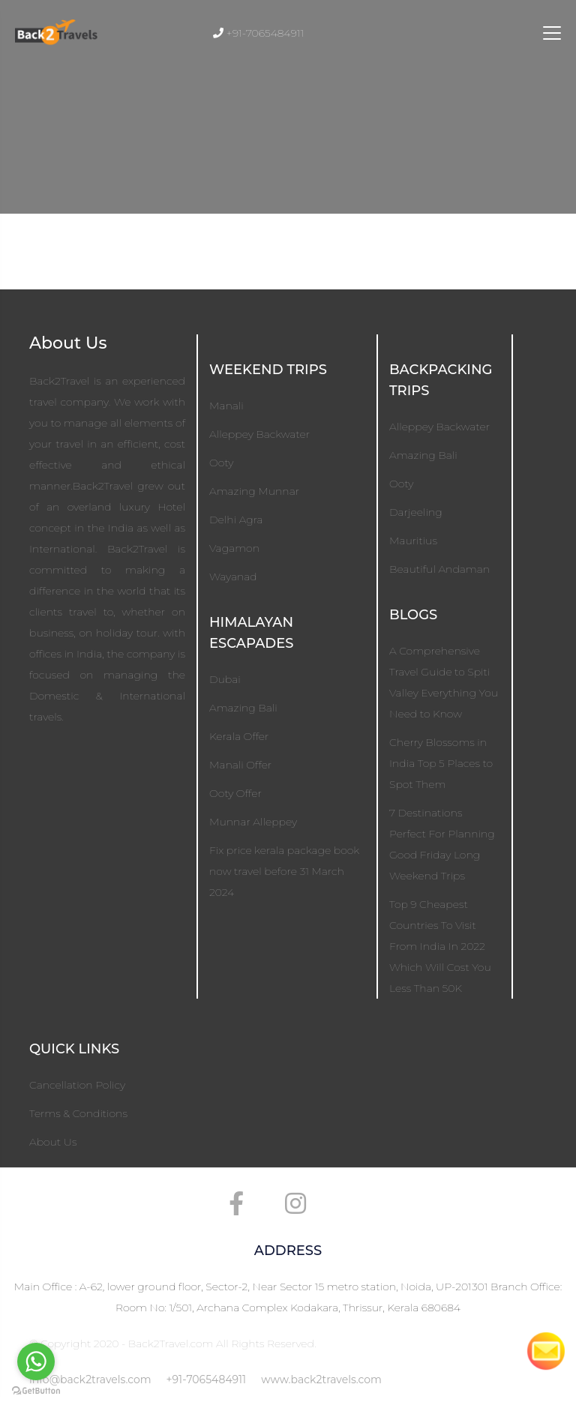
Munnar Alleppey (253, 821)
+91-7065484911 (206, 1379)
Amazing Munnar (254, 491)
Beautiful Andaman (439, 569)
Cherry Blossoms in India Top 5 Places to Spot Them (441, 763)
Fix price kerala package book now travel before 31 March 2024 (284, 871)
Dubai (225, 679)
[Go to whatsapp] (36, 1361)
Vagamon (234, 548)
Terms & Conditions (78, 1113)
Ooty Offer (235, 793)
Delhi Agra (236, 519)
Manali (226, 405)
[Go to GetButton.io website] (36, 1390)
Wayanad (233, 576)
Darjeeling (415, 512)
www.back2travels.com (321, 1379)
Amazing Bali (243, 707)
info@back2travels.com (90, 1379)
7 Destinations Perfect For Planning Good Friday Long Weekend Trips (442, 844)
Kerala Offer (238, 736)
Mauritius (413, 540)
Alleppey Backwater (259, 434)
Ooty (221, 462)
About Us (52, 1142)
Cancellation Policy (77, 1085)
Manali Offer (240, 764)
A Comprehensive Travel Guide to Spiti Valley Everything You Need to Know (443, 682)
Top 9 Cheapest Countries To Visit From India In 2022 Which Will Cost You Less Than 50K (440, 946)
